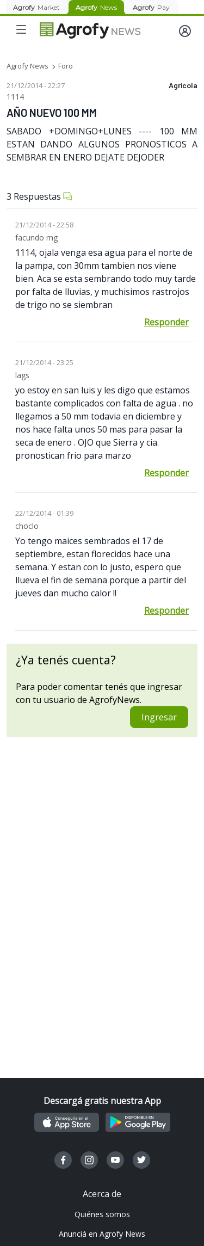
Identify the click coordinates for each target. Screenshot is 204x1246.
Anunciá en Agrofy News (102, 1234)
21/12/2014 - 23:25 (44, 362)
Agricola (183, 85)
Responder (166, 322)
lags (22, 375)
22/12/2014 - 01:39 (44, 513)
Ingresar (159, 717)
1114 (15, 96)
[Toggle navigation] (21, 29)
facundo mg (36, 237)
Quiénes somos (102, 1214)
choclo (27, 526)
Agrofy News (27, 65)
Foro (65, 65)
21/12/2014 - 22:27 (36, 85)
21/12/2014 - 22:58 (44, 224)
